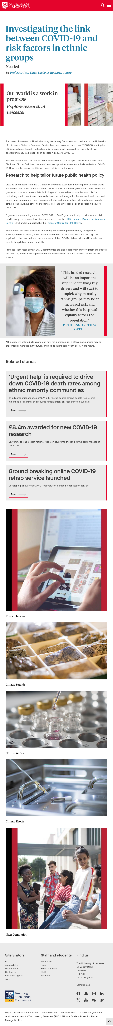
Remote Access (49, 968)
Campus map (83, 984)
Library (44, 964)
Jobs (7, 979)
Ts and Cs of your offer (90, 1012)
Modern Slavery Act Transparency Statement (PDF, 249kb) (38, 1016)
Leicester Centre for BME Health (64, 222)
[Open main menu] (109, 5)
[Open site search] (103, 5)
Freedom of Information (26, 1012)
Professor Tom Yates (23, 72)
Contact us (10, 972)
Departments (11, 968)
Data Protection (49, 1012)
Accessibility (11, 964)
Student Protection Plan (83, 1016)
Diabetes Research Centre (54, 72)
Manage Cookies (13, 1020)
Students (45, 975)
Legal (8, 1012)
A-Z (7, 961)
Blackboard (46, 961)
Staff (43, 972)
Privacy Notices (68, 1012)
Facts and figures (14, 975)
